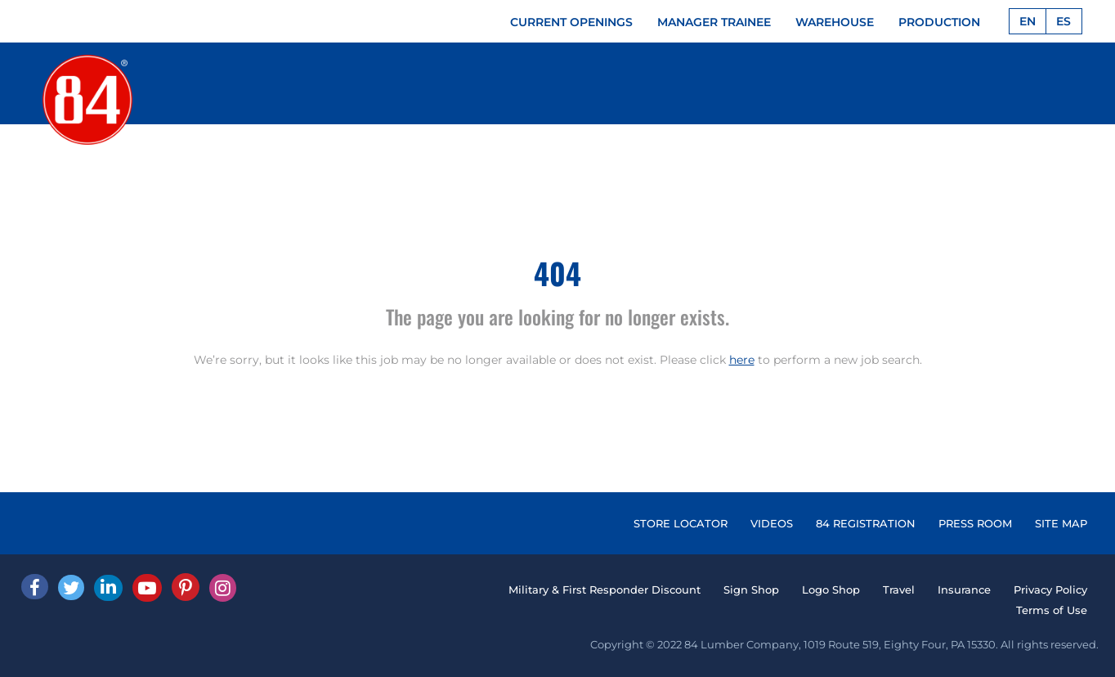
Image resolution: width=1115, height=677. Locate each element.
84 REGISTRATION (866, 523)
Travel (899, 589)
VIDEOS (771, 523)
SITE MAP (1061, 523)
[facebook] (34, 586)
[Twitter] (71, 587)
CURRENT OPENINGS (571, 22)
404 (557, 272)
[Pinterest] (185, 587)
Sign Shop (751, 589)
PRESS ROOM (975, 523)
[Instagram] (222, 588)
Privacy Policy (1050, 589)
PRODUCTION (939, 22)
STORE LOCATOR (681, 523)
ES (1063, 21)
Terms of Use (1051, 609)
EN (1027, 21)
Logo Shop (831, 589)
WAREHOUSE (834, 22)
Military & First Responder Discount (604, 589)
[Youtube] (147, 588)
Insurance (964, 589)
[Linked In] (108, 588)
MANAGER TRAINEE (714, 22)
